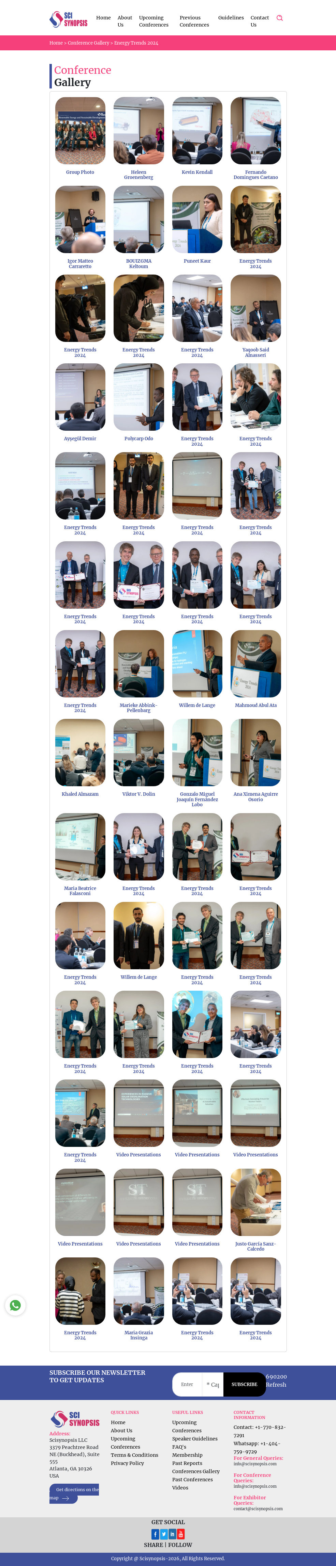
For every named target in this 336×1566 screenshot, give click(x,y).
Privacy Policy (127, 1463)
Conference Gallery (88, 43)
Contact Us (260, 21)
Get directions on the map (74, 1494)
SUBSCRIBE (245, 1384)
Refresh (276, 1384)
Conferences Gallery (196, 1471)
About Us (125, 21)
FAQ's (179, 1447)
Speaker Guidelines (195, 1439)
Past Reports (187, 1463)
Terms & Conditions (134, 1455)
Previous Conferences (194, 21)
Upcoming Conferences (154, 21)
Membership (187, 1455)
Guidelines (231, 18)
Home (103, 18)
